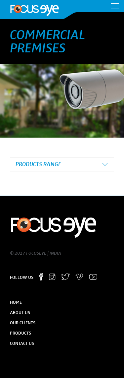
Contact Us (22, 343)
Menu (115, 6)
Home (16, 302)
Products (20, 333)
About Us (20, 312)
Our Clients (22, 323)
